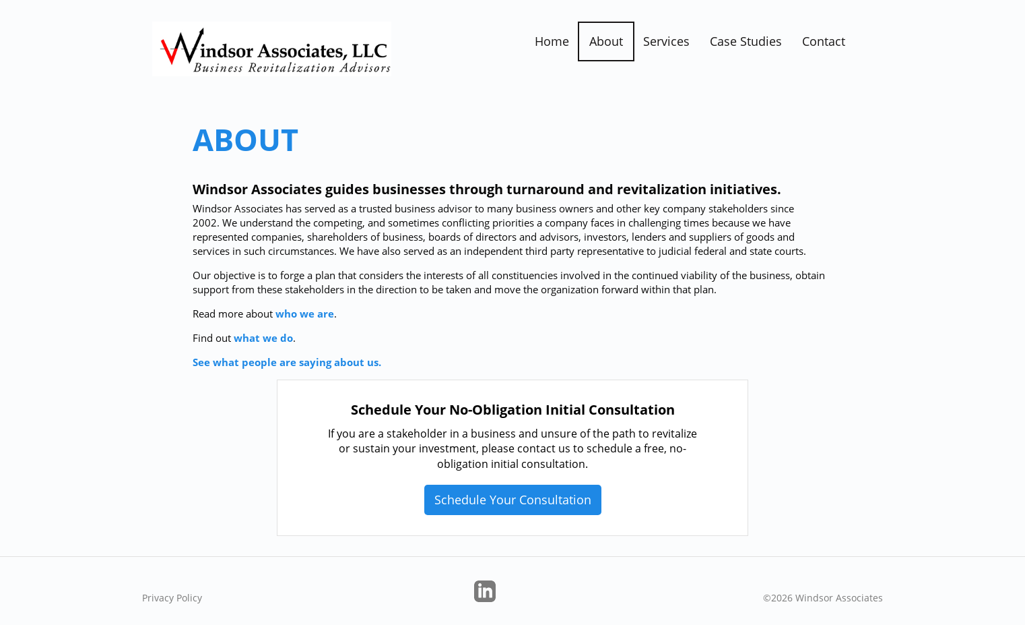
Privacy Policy (172, 597)
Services (666, 41)
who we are (304, 313)
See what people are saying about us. (287, 362)
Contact (823, 41)
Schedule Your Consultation (512, 500)
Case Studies (746, 41)
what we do (263, 338)
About (606, 41)
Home (552, 41)
